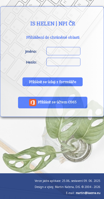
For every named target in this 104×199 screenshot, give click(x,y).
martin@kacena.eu (88, 193)
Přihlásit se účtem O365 (53, 102)
